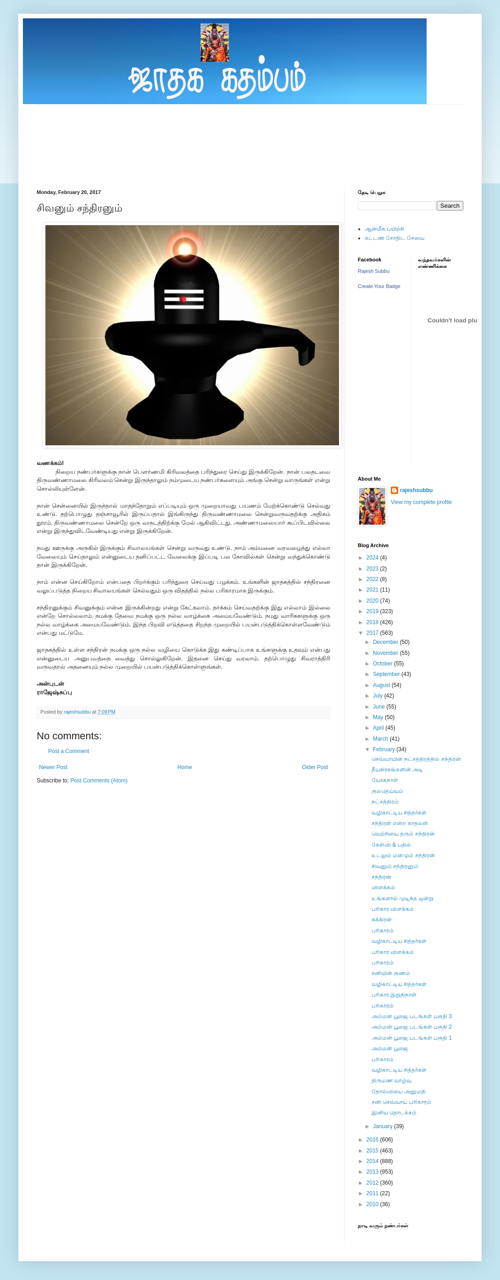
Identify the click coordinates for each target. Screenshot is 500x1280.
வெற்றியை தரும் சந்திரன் (403, 834)
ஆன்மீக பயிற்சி (384, 229)
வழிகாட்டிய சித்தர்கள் (399, 812)
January (383, 1126)
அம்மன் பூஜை (390, 1048)
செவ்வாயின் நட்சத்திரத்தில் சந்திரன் (416, 759)
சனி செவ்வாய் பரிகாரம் (401, 1102)
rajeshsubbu (78, 712)
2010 (373, 1204)
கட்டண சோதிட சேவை (394, 238)
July (378, 696)
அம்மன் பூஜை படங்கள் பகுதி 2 (412, 1027)
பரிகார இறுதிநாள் (394, 995)
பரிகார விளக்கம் (393, 909)
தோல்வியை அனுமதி (399, 1091)
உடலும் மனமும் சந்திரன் (403, 855)
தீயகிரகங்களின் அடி (397, 769)
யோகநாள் (385, 780)
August (382, 685)
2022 (373, 579)
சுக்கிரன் (382, 919)
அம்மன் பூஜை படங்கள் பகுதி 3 (412, 1016)
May (379, 717)
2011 (373, 1193)
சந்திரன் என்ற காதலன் (400, 823)
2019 (373, 611)
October (383, 663)
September (387, 674)
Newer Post (53, 767)
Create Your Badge (379, 286)
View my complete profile (421, 502)
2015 (373, 1150)
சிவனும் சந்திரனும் (395, 866)
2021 (373, 590)
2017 (373, 633)
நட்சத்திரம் (385, 801)
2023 (373, 568)
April (379, 728)
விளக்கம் (383, 887)
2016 (373, 1139)
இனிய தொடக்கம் (394, 1112)
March (381, 739)
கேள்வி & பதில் (391, 845)
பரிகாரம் (383, 930)
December (386, 642)
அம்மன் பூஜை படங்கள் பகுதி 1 (412, 1038)
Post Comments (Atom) (99, 780)
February (384, 749)
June (379, 707)
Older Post (315, 767)
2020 (373, 601)
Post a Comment (68, 751)
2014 (373, 1161)
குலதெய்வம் (387, 791)
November (386, 653)
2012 (373, 1183)
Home (185, 767)
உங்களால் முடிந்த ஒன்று (402, 898)
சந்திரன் (381, 877)
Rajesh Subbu (373, 271)
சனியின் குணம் (391, 973)
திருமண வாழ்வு (391, 1080)
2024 (373, 557)
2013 (373, 1172)
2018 (373, 622)
